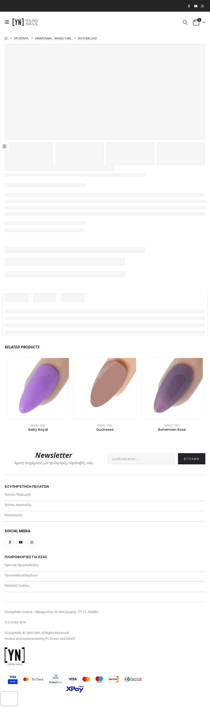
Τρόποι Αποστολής (18, 505)
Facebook (9, 543)
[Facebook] (189, 6)
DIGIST (70, 641)
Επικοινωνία (13, 516)
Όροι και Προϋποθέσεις (22, 566)
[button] (8, 22)
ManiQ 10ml (38, 425)
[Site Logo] (25, 22)
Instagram (31, 543)
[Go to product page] (38, 389)
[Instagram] (202, 6)
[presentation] (9, 699)
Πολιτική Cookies (17, 588)
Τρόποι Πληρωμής (18, 495)
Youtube (20, 543)
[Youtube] (196, 6)
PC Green (52, 641)
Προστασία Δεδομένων (21, 577)
